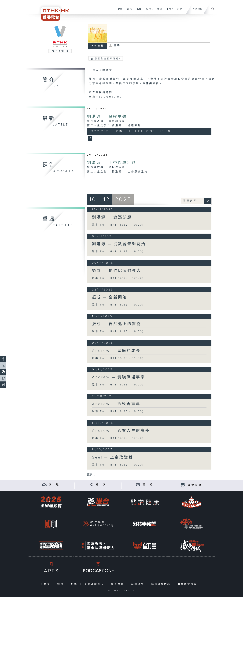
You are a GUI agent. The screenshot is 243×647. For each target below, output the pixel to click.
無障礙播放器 (161, 584)
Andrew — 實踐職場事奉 (118, 377)
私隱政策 (138, 584)
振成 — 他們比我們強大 (116, 270)
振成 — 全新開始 (109, 297)
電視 (119, 11)
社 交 (101, 484)
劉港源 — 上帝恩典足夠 (111, 163)
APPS (168, 11)
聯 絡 (148, 484)
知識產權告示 (95, 584)
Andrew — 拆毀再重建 (116, 404)
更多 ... (91, 474)
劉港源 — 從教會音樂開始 (119, 244)
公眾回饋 (195, 485)
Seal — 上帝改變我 (112, 457)
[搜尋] (212, 8)
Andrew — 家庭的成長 (116, 351)
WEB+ (148, 11)
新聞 (138, 11)
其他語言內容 (188, 584)
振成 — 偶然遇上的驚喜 (116, 324)
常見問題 (118, 584)
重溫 (158, 11)
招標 (75, 584)
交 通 (54, 484)
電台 (128, 11)
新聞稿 (45, 584)
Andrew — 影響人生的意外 (121, 430)
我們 (178, 11)
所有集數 (97, 45)
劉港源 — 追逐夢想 (107, 116)
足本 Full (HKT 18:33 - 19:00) (118, 224)
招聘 (61, 584)
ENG (194, 9)
